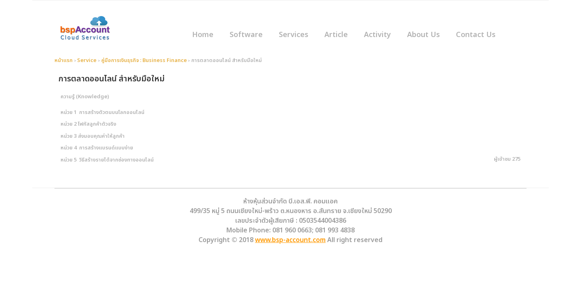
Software (246, 34)
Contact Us (475, 34)
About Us (423, 34)
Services (293, 34)
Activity (377, 34)
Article (336, 34)
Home (202, 34)
